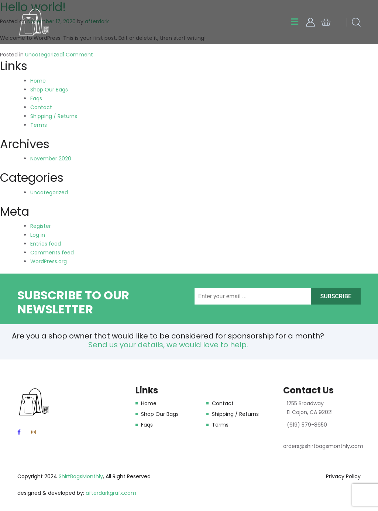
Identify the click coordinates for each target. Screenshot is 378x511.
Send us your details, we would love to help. (168, 345)
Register (40, 226)
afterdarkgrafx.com (111, 493)
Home (38, 80)
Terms (38, 125)
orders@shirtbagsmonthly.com (323, 446)
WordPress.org (48, 261)
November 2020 (50, 158)
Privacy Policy (343, 476)
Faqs (36, 98)
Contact (41, 107)
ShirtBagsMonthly (81, 476)
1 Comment (78, 54)
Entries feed (45, 243)
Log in (37, 235)
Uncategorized (44, 54)
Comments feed (52, 252)
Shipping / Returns (53, 116)
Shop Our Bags (49, 89)
